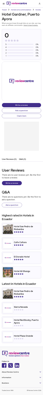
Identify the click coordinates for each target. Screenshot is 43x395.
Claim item (21, 116)
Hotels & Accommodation (21, 10)
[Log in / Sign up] (39, 3)
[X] (10, 365)
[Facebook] (4, 365)
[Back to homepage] (16, 3)
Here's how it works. (31, 25)
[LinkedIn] (17, 365)
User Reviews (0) (9, 159)
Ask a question (21, 110)
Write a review (21, 105)
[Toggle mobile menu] (4, 4)
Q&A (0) (22, 159)
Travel (4, 10)
